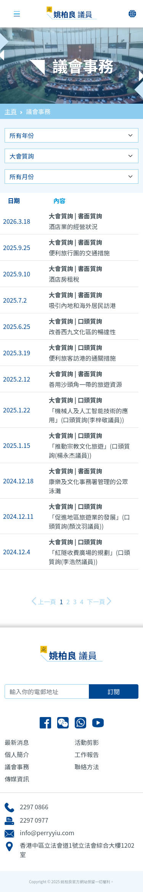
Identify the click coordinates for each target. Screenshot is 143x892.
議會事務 (17, 766)
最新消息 (17, 742)
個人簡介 (17, 754)
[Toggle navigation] (16, 13)
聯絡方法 (87, 766)
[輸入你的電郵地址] (47, 691)
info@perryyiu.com (47, 832)
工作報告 (87, 754)
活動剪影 (87, 742)
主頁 (11, 111)
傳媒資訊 (17, 778)
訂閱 (114, 691)
